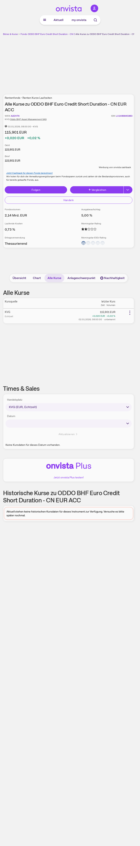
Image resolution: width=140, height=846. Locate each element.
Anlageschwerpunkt (81, 278)
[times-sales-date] (68, 423)
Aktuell (58, 20)
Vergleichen (97, 190)
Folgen (36, 190)
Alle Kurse (54, 278)
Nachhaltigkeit (112, 278)
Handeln (68, 200)
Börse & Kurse (10, 34)
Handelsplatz (14, 399)
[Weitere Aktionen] (129, 312)
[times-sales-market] (68, 407)
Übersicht (19, 278)
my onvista (79, 20)
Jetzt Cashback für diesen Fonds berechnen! (29, 173)
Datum (11, 416)
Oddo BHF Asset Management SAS (28, 119)
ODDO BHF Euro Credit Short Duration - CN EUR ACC (56, 34)
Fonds (24, 34)
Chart (37, 278)
